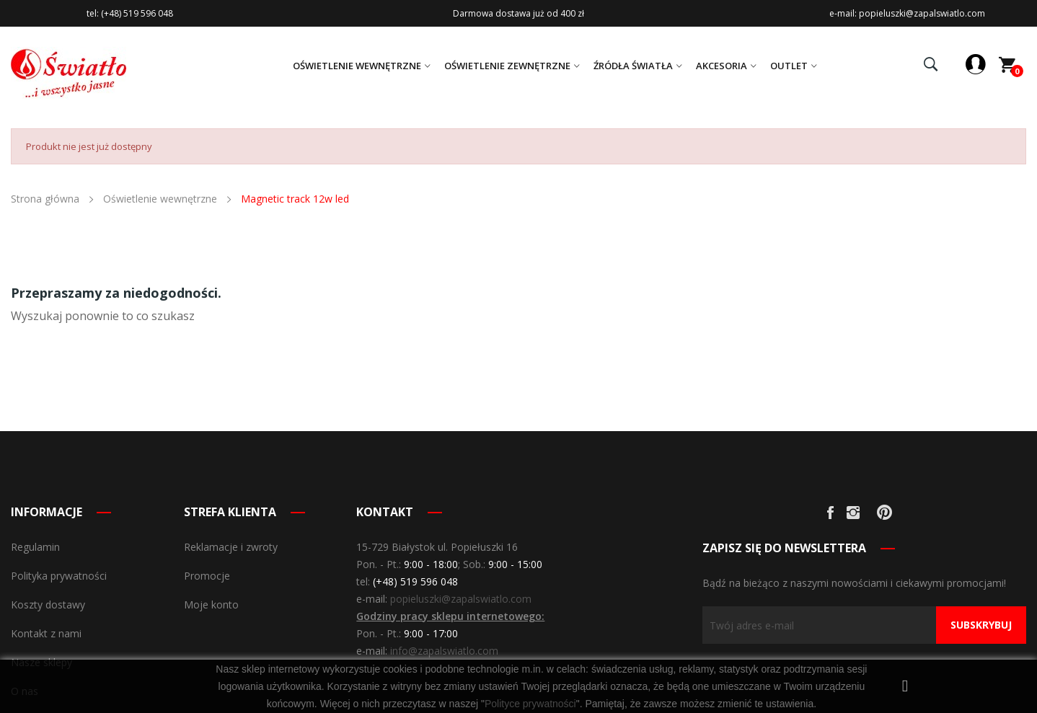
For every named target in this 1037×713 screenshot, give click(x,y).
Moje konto (211, 604)
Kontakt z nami (46, 633)
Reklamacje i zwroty (231, 547)
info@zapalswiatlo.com (444, 650)
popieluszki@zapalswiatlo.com (460, 599)
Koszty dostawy (48, 604)
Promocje (207, 576)
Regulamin (35, 547)
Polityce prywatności (530, 703)
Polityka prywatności (59, 576)
